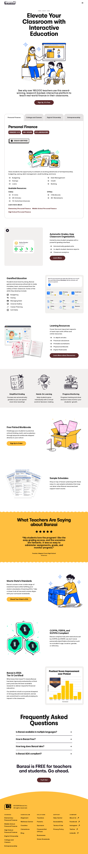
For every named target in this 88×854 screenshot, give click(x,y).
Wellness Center (27, 821)
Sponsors (40, 825)
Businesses (41, 835)
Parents (40, 821)
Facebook (75, 822)
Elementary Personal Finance (19, 208)
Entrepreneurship (10, 846)
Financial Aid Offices (41, 830)
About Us (74, 818)
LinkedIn (74, 833)
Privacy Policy (58, 829)
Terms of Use (58, 825)
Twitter (74, 829)
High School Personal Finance (19, 212)
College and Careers (9, 841)
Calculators (25, 829)
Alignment (24, 818)
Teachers (40, 818)
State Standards (43, 839)
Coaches (24, 825)
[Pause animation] (7, 230)
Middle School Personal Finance (44, 208)
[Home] (10, 3)
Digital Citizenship (11, 836)
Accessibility (58, 821)
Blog (22, 833)
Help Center (57, 818)
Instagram (75, 825)
